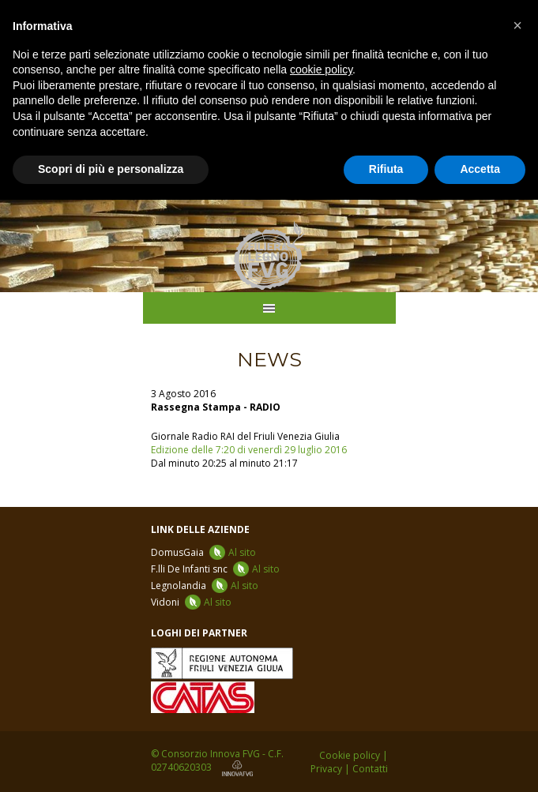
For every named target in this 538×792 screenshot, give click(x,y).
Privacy (326, 768)
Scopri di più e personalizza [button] (110, 169)
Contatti (370, 768)
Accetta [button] (480, 169)
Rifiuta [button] (386, 169)
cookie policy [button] (321, 69)
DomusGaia (203, 552)
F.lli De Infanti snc (215, 569)
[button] (517, 25)
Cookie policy (349, 755)
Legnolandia (204, 585)
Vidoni (191, 602)
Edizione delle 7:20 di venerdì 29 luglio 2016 (249, 449)
